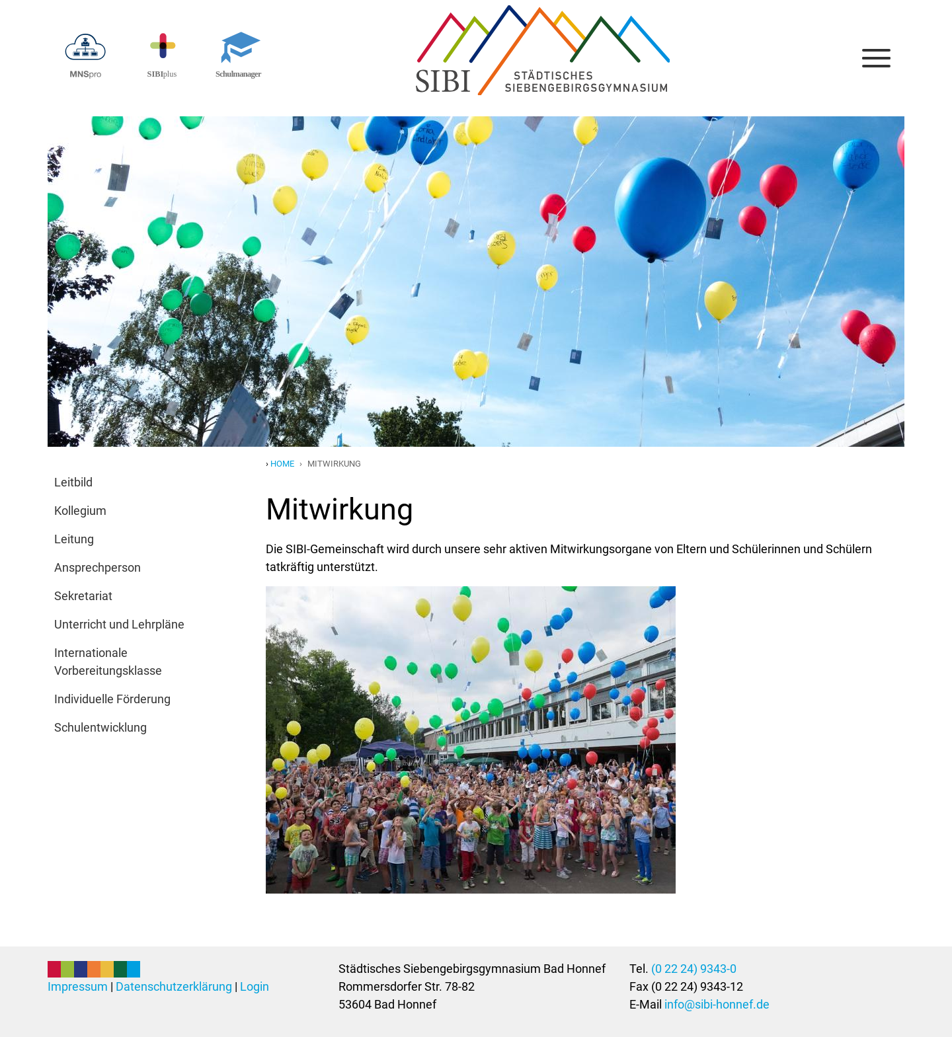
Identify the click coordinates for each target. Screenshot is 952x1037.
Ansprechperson (97, 567)
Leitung (74, 539)
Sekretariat (83, 596)
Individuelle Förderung (112, 699)
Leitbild (73, 482)
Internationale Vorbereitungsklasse (108, 661)
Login (254, 986)
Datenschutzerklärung (174, 986)
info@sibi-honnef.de (717, 1004)
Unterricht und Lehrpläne (119, 624)
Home (282, 464)
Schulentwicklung (100, 727)
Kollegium (80, 511)
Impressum (78, 986)
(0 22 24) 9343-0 (693, 969)
